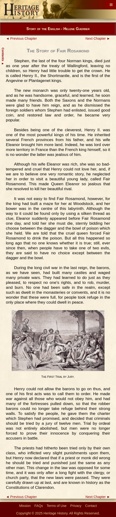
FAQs (39, 506)
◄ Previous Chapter (21, 38)
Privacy (75, 506)
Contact (91, 506)
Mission (25, 506)
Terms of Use (57, 506)
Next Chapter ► (97, 38)
